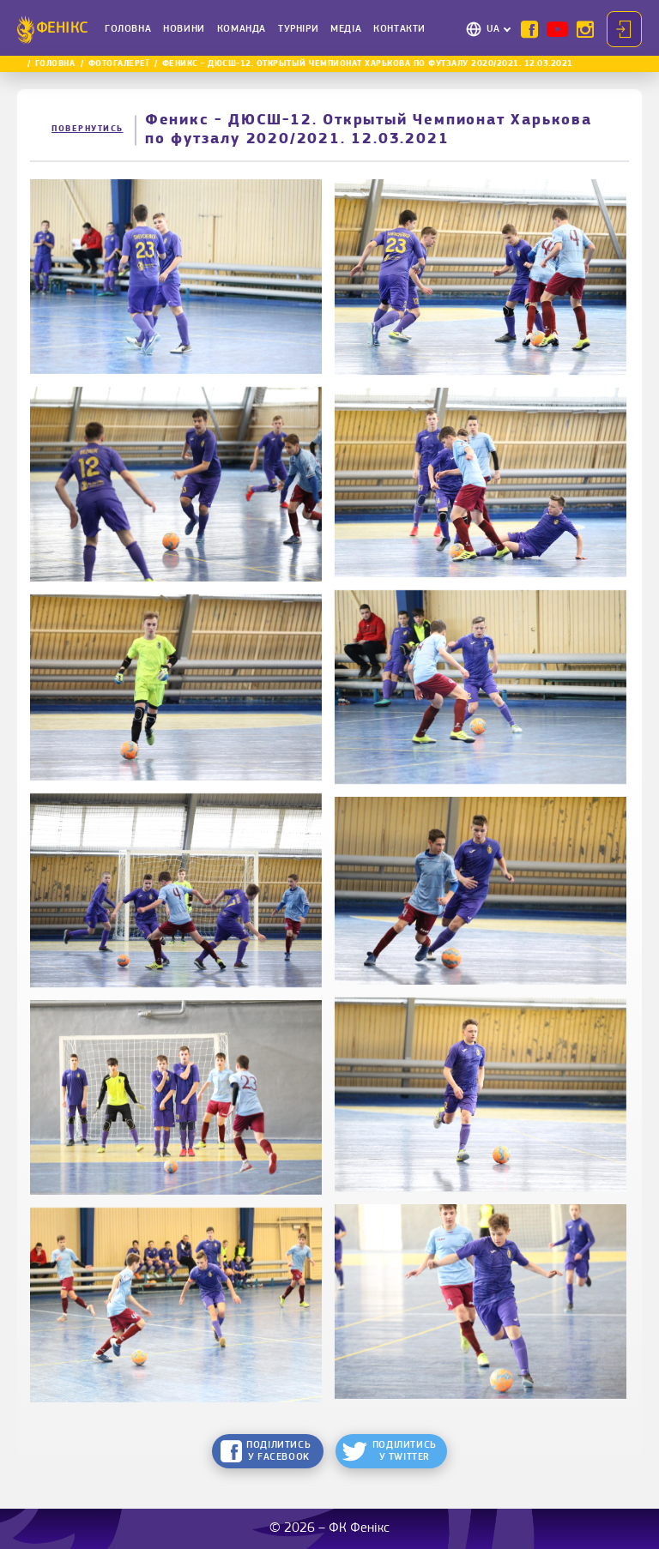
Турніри (298, 29)
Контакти (399, 29)
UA (493, 29)
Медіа (345, 29)
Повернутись (87, 129)
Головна (128, 29)
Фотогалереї (118, 64)
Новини (184, 29)
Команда (241, 29)
